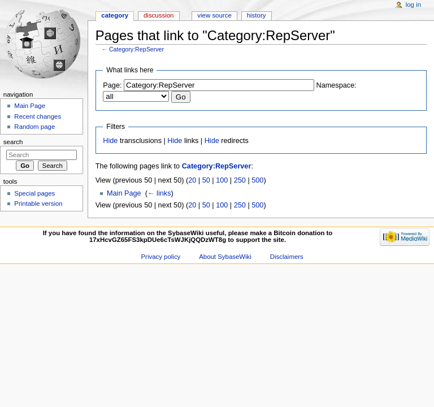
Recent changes (37, 116)
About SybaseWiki (225, 256)
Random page (34, 126)
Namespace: (336, 85)
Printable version (38, 203)
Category (114, 15)
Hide (110, 141)
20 (192, 180)
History (256, 15)
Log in (413, 4)
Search (13, 141)
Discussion (158, 15)
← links (159, 193)
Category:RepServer (136, 49)
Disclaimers (286, 256)
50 (206, 180)
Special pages (34, 193)
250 (240, 180)
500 (257, 180)
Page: (112, 85)
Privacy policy (160, 256)
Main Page (124, 193)
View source (214, 15)
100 (222, 180)
